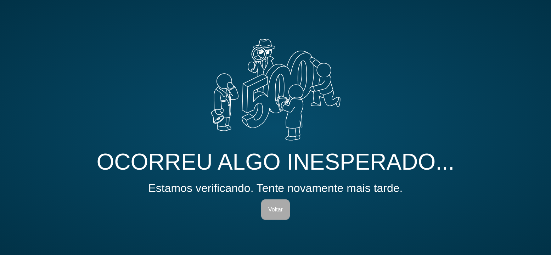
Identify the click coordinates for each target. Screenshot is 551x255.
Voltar (275, 209)
